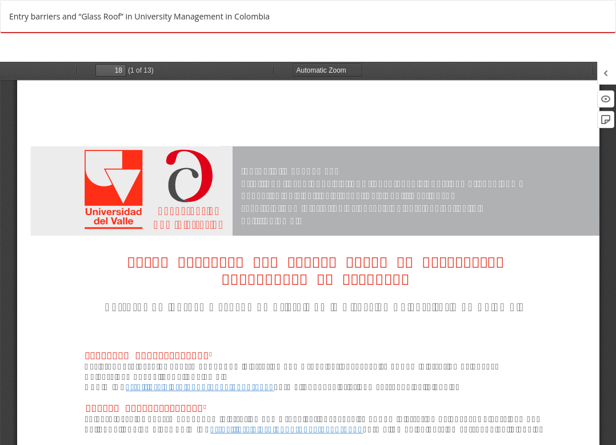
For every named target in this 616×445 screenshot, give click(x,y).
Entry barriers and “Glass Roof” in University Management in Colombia (139, 16)
